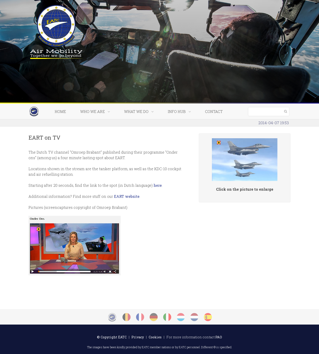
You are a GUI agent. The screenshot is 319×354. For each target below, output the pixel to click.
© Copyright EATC (112, 337)
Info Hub (179, 111)
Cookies (155, 337)
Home (60, 111)
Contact (214, 111)
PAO (218, 337)
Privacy (137, 337)
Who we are (95, 111)
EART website (127, 196)
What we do (139, 111)
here (158, 185)
